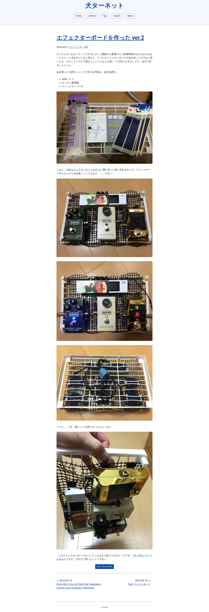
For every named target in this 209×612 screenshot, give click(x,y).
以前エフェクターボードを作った (84, 169)
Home (79, 16)
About (130, 16)
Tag (104, 16)
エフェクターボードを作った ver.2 (100, 37)
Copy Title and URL (104, 566)
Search (117, 16)
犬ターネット (104, 5)
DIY (86, 47)
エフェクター (76, 47)
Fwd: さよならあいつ (139, 584)
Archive (92, 16)
